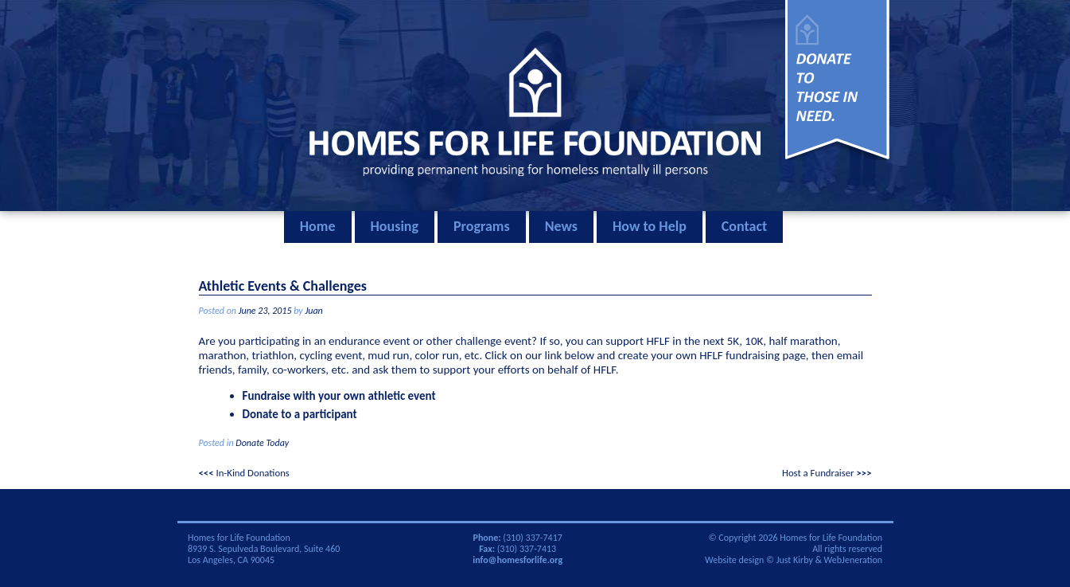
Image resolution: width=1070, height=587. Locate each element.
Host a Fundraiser (818, 473)
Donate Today (262, 442)
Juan (313, 310)
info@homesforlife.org (517, 559)
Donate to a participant (300, 414)
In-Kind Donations (252, 473)
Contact (744, 226)
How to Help (650, 226)
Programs (481, 226)
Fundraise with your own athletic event (339, 396)
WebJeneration (853, 559)
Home (318, 226)
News (561, 226)
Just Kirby (794, 559)
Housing (395, 226)
